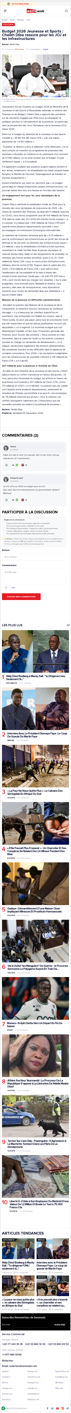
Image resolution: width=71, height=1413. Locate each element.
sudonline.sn (32, 1388)
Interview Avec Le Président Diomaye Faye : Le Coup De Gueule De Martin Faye (37, 735)
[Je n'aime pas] (24, 465)
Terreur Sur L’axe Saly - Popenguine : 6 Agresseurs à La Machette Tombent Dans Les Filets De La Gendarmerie (37, 1143)
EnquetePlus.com (62, 1371)
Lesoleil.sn (6, 1377)
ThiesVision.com (33, 1377)
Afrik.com (59, 1388)
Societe (11, 798)
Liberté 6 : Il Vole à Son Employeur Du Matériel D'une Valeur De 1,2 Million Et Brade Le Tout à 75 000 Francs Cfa (39, 1204)
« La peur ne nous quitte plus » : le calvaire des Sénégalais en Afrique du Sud (18, 1302)
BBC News (59, 1383)
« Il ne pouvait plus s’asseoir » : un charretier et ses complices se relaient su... (52, 1302)
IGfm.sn (5, 1383)
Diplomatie (11, 683)
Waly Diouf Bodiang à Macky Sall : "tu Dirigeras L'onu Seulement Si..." (35, 678)
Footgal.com (7, 1388)
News (12, 20)
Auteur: (34, 554)
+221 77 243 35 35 (12, 1344)
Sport (10, 1030)
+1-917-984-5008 (12, 1354)
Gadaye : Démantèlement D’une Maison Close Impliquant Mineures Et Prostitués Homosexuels (34, 910)
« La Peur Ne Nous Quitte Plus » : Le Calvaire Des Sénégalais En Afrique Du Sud (34, 792)
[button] (6, 465)
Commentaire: (34, 577)
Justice (11, 1090)
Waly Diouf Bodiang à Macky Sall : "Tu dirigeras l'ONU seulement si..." (18, 1265)
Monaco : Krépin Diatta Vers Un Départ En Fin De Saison (34, 1025)
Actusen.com (7, 1394)
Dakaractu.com (33, 1399)
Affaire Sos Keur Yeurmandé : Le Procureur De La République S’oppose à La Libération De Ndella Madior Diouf (38, 1083)
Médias (10, 740)
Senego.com (32, 1371)
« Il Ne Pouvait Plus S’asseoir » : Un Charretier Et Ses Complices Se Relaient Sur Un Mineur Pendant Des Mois (36, 851)
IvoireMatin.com (61, 1377)
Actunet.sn (6, 1399)
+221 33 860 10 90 (35, 1344)
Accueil (5, 20)
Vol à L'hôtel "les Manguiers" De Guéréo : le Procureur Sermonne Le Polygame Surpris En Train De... (38, 967)
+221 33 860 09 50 (58, 1344)
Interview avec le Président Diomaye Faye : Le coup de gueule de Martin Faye (52, 1265)
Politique (20, 20)
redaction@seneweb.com (23, 1366)
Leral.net (5, 1371)
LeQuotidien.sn (33, 1394)
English (45, 49)
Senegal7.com (33, 1383)
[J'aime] (15, 465)
